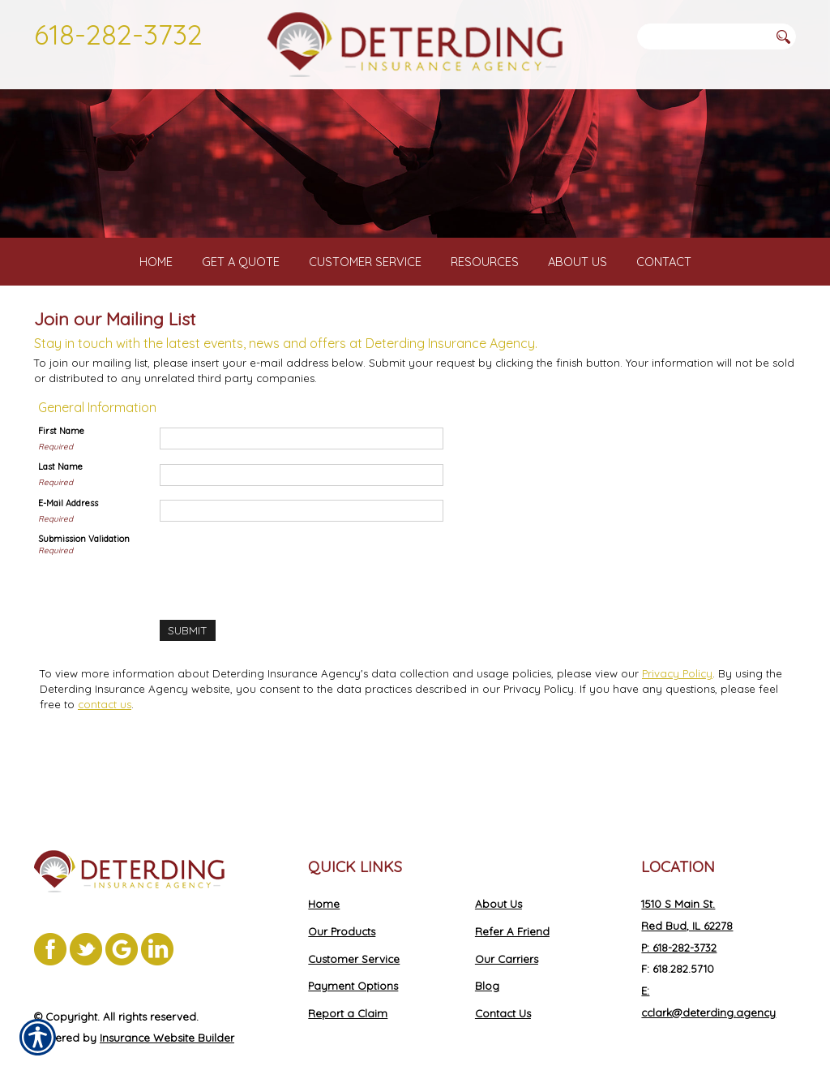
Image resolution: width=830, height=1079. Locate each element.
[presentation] (283, 593)
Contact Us (503, 982)
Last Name (60, 495)
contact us (104, 731)
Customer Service (354, 927)
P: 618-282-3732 (679, 915)
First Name (61, 459)
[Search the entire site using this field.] (703, 36)
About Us (498, 872)
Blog (487, 954)
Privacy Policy (677, 700)
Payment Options (353, 954)
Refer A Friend (512, 900)
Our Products (341, 900)
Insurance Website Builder (167, 1006)
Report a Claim (347, 982)
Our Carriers (506, 927)
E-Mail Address (68, 531)
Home (324, 872)
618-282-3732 (118, 34)
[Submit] (187, 658)
